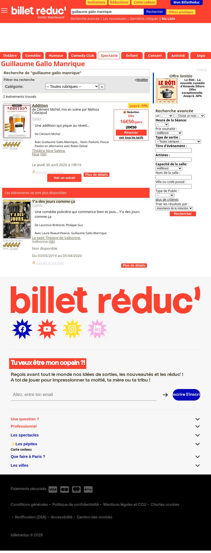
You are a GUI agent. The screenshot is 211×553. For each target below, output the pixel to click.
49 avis (13, 148)
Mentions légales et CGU (124, 505)
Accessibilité (61, 518)
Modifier (142, 80)
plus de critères (167, 199)
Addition (40, 105)
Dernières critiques (144, 18)
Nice (35, 154)
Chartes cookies (165, 505)
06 (43, 154)
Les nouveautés (114, 18)
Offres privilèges (181, 11)
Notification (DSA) (30, 518)
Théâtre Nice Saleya (48, 150)
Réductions (119, 2)
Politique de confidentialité (75, 505)
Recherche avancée (85, 18)
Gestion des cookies (94, 518)
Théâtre (36, 118)
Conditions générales (29, 505)
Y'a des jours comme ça (53, 201)
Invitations (96, 2)
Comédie (37, 205)
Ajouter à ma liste (50, 172)
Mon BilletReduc (186, 2)
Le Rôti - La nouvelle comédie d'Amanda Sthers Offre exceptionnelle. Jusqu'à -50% (192, 88)
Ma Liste (168, 18)
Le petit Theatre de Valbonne (56, 237)
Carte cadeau (144, 2)
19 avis (13, 248)
